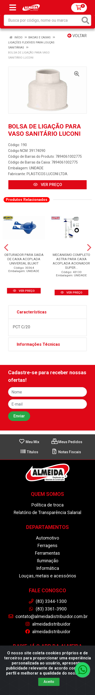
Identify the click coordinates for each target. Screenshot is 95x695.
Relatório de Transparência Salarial (47, 512)
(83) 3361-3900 (47, 608)
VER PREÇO (47, 184)
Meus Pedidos (66, 442)
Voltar (77, 35)
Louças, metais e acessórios (47, 575)
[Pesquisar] (85, 20)
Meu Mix (29, 442)
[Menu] (12, 7)
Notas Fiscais (66, 452)
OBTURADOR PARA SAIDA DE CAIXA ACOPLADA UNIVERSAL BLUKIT (24, 259)
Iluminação (47, 560)
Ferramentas (47, 553)
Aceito (49, 682)
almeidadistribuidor (47, 624)
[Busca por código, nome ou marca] (42, 20)
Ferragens (47, 545)
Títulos (29, 452)
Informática (47, 568)
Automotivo (47, 538)
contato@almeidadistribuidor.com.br (48, 616)
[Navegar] (6, 247)
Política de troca (47, 504)
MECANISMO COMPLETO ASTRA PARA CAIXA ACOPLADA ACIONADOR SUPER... (71, 261)
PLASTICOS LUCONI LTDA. (47, 174)
